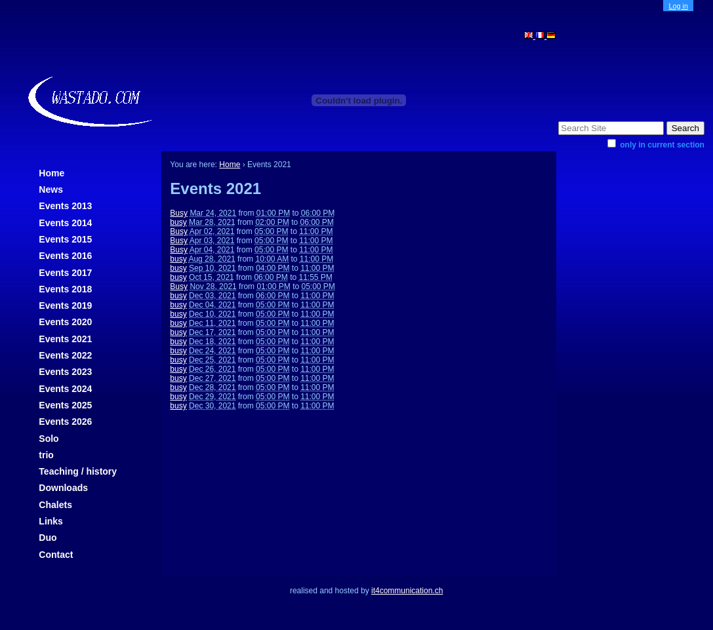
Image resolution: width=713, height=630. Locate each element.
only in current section (662, 144)
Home (51, 173)
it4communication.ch (407, 590)
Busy (179, 213)
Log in (678, 6)
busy (178, 222)
